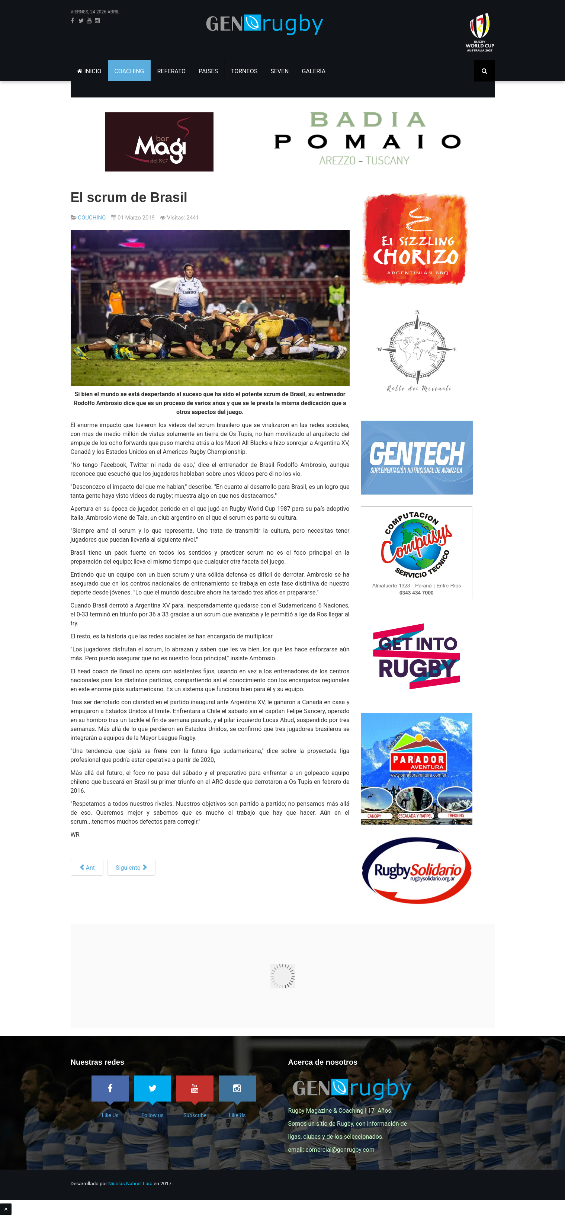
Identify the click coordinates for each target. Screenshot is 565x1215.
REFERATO (171, 71)
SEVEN (279, 71)
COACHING (129, 71)
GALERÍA (313, 71)
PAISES (208, 71)
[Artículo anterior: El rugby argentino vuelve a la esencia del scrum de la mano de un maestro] (87, 868)
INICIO (89, 71)
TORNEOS (244, 71)
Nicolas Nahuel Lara (130, 1183)
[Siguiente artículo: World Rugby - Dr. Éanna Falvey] (131, 868)
